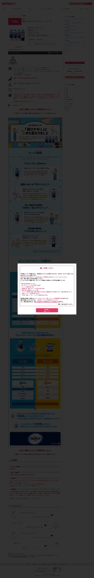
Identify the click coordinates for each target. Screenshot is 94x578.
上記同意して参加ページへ (47, 310)
